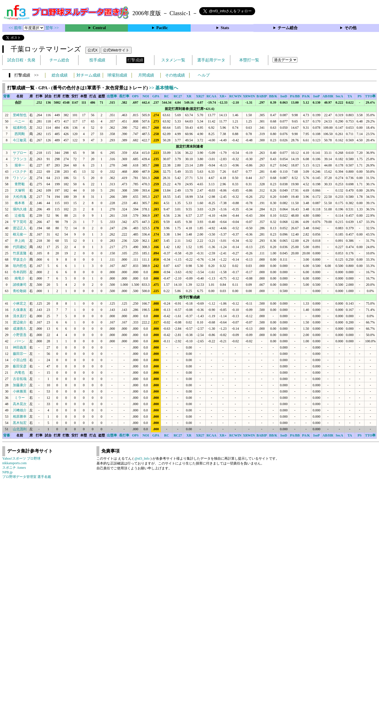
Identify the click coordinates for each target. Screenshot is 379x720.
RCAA (212, 96)
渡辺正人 (20, 228)
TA (350, 96)
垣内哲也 (20, 266)
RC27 (178, 96)
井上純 (20, 241)
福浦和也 (20, 128)
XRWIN (249, 96)
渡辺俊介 (20, 322)
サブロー (20, 153)
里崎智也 (20, 115)
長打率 (124, 96)
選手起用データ (211, 60)
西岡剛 (20, 134)
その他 (350, 28)
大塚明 (20, 190)
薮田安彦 (20, 366)
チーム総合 (288, 28)
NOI (145, 96)
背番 (6, 96)
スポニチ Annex (14, 468)
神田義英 (20, 347)
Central (99, 28)
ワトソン (20, 178)
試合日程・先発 (21, 60)
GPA (155, 96)
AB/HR (327, 96)
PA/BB (295, 96)
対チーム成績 (88, 75)
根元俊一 (20, 234)
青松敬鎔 (20, 291)
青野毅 (20, 184)
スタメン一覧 (173, 60)
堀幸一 (20, 165)
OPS (135, 96)
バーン (20, 341)
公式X (93, 50)
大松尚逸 (20, 197)
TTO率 (370, 96)
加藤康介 (20, 385)
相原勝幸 (20, 417)
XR (188, 96)
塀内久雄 (20, 209)
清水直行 (20, 316)
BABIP (262, 96)
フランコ (20, 159)
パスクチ (20, 172)
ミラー (20, 398)
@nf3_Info (142, 458)
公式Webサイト (116, 50)
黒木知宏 (20, 423)
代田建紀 (20, 247)
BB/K (273, 96)
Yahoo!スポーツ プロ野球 (21, 458)
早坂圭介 (20, 260)
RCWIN (235, 96)
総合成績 (60, 75)
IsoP (316, 96)
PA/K (306, 96)
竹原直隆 (20, 253)
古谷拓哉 (20, 379)
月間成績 (146, 75)
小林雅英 (20, 391)
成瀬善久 (20, 329)
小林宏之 (20, 303)
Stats (225, 28)
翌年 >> (52, 28)
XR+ (222, 96)
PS (360, 96)
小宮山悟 (20, 360)
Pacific (162, 28)
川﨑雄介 (20, 410)
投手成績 (97, 60)
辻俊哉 (20, 216)
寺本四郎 (20, 272)
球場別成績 (117, 75)
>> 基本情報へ (163, 87)
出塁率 (112, 96)
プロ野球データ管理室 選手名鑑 (26, 477)
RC (166, 96)
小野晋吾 (20, 335)
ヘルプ (204, 75)
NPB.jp (7, 472)
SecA (339, 96)
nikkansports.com (14, 463)
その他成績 (175, 75)
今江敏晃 (20, 140)
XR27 (200, 96)
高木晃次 (20, 404)
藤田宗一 (20, 354)
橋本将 (20, 203)
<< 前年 (16, 28)
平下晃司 (20, 222)
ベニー (20, 121)
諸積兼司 (20, 285)
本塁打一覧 (249, 60)
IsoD (283, 96)
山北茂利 (20, 429)
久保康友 (20, 310)
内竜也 (20, 373)
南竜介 (20, 278)
